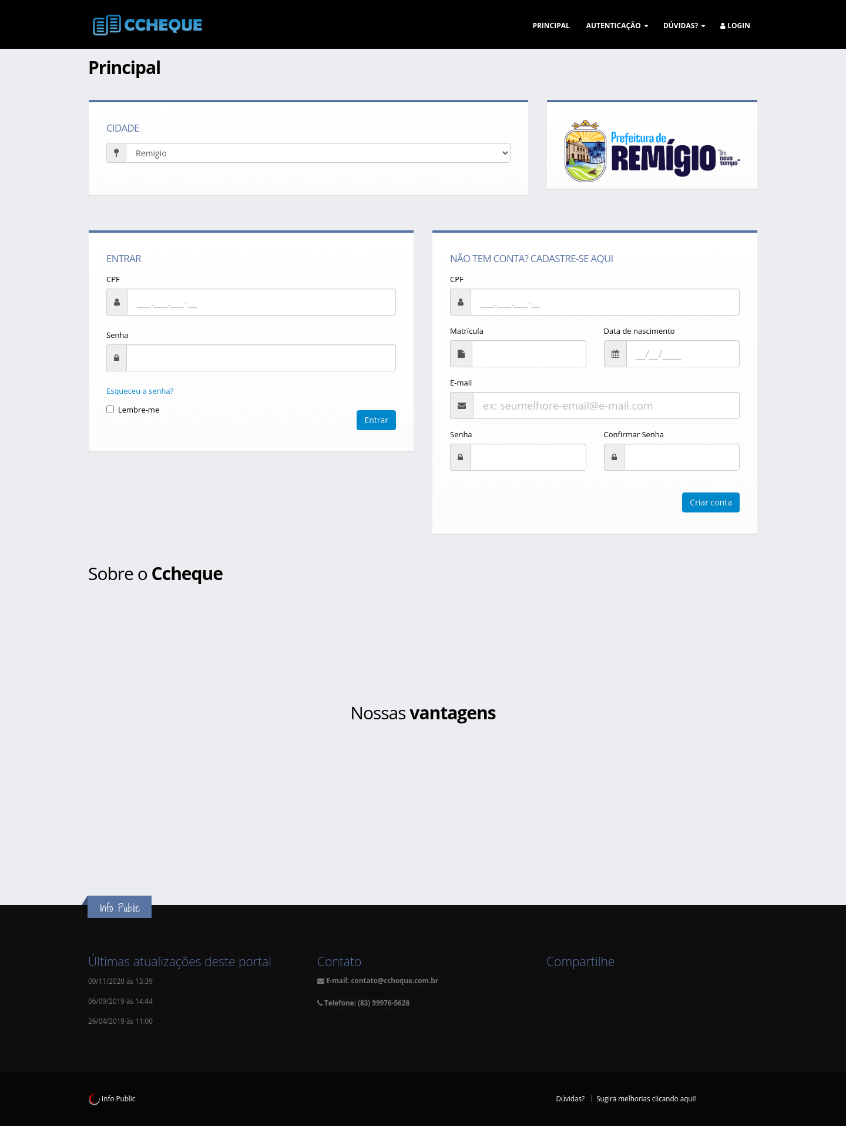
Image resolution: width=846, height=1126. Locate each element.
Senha (117, 335)
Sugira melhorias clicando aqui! (646, 1098)
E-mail (461, 382)
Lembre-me (132, 409)
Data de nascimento (639, 331)
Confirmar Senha (634, 434)
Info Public (111, 1098)
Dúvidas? (570, 1098)
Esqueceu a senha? (139, 391)
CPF (113, 279)
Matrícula (467, 331)
